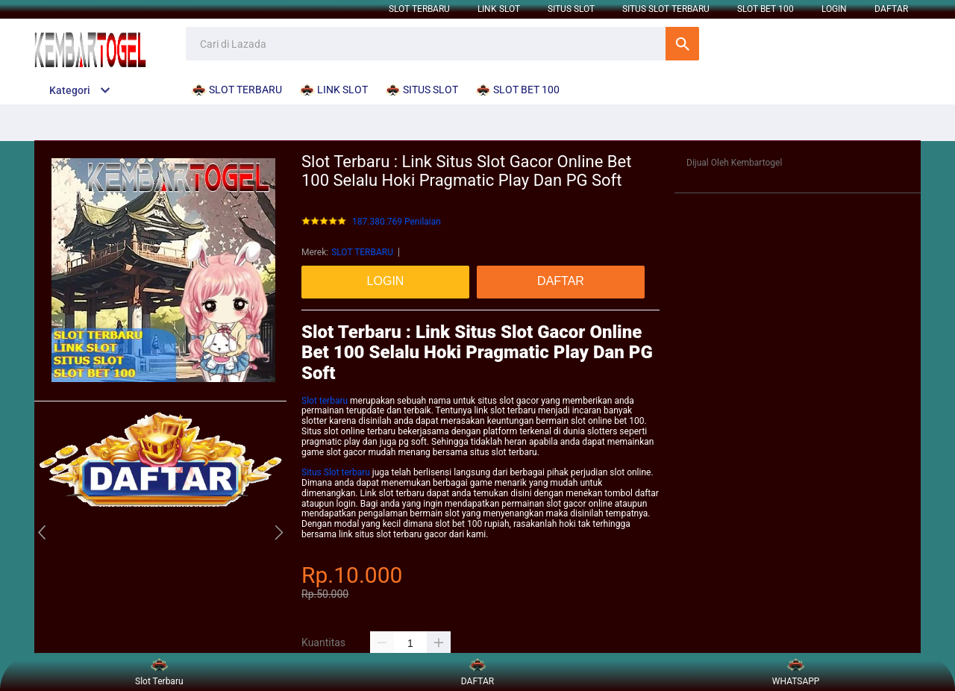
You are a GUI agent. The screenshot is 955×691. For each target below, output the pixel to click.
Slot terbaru (324, 400)
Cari (682, 43)
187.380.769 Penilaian (396, 222)
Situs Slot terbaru (335, 472)
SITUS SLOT (571, 9)
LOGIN (834, 9)
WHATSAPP (796, 672)
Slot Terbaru (159, 672)
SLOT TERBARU (419, 9)
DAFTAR (891, 9)
